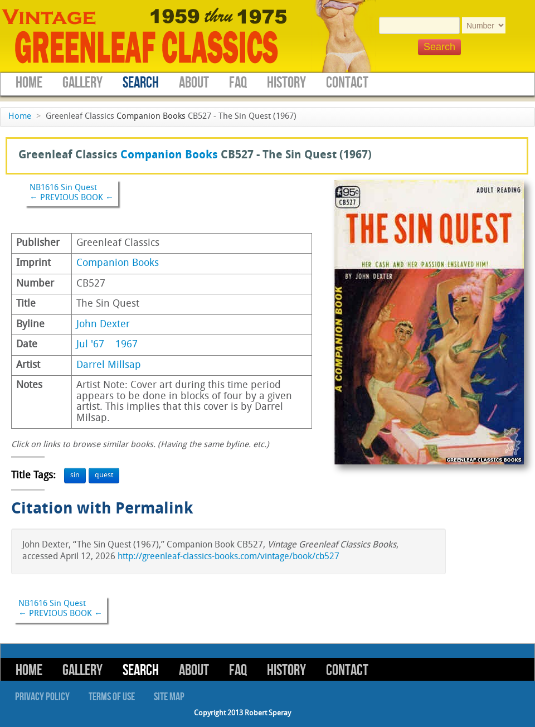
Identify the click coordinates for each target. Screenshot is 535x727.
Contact (347, 83)
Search (141, 83)
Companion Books (151, 117)
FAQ (238, 83)
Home (29, 83)
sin (75, 475)
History (286, 83)
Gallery (82, 83)
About (194, 83)
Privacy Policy (42, 697)
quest (104, 475)
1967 (126, 345)
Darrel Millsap (108, 365)
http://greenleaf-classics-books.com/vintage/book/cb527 (228, 556)
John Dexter (103, 324)
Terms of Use (112, 697)
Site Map (169, 697)
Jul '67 (90, 345)
